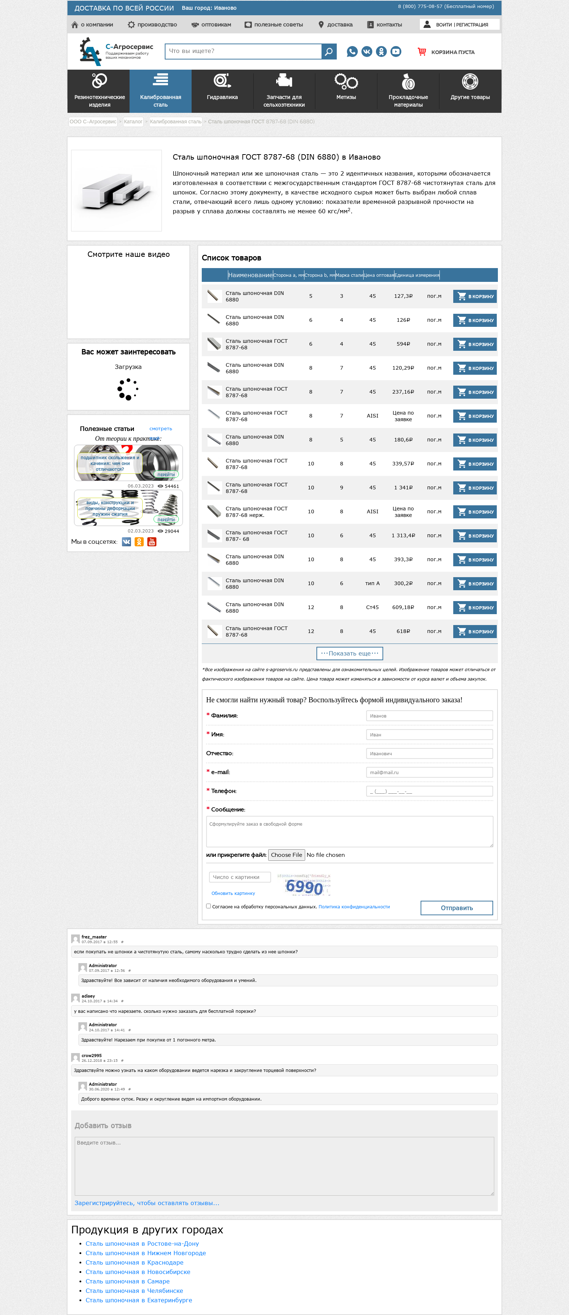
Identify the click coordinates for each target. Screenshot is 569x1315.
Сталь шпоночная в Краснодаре (135, 1262)
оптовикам (216, 24)
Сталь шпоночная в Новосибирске (138, 1272)
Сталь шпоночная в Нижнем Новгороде (146, 1253)
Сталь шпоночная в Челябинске (134, 1290)
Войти (444, 25)
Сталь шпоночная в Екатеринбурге (139, 1300)
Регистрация (472, 25)
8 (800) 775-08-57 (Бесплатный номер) (446, 6)
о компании (97, 24)
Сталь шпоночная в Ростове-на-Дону (142, 1243)
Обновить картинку (233, 893)
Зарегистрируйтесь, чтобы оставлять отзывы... (147, 1203)
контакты (389, 24)
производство (157, 24)
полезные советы (278, 24)
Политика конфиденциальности (354, 906)
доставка (340, 24)
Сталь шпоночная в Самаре (128, 1281)
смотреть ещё (161, 428)
